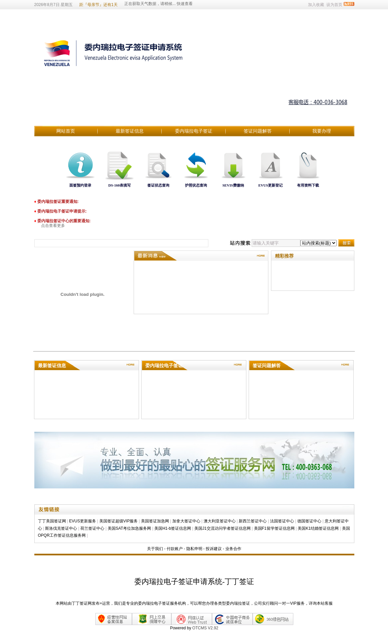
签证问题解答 (258, 131)
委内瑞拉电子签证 (193, 131)
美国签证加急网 (155, 521)
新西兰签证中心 (253, 521)
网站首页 (65, 131)
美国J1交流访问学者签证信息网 (222, 528)
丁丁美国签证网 (52, 521)
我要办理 (321, 131)
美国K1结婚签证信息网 (318, 528)
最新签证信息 (130, 131)
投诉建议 (214, 548)
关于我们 (155, 548)
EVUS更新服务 (82, 521)
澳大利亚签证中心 (220, 521)
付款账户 (175, 548)
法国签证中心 (282, 521)
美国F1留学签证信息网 (274, 528)
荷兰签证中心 (92, 528)
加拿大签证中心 (186, 521)
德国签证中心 (309, 521)
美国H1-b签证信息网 (172, 528)
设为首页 (334, 4)
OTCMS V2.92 (205, 628)
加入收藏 (316, 4)
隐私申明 (194, 548)
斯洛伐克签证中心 (61, 528)
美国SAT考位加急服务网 (129, 528)
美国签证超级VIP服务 (118, 521)
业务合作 (233, 548)
